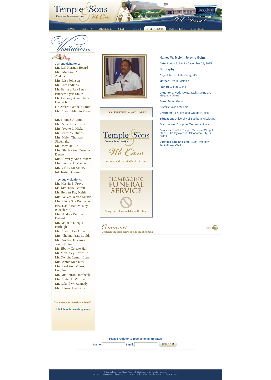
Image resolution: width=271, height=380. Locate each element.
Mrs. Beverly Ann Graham (73, 159)
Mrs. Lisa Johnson (67, 80)
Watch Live (177, 28)
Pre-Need (197, 28)
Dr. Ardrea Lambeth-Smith (73, 107)
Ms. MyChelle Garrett (70, 188)
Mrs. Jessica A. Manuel (71, 163)
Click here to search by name (73, 309)
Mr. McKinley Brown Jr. (72, 253)
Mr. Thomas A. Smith (69, 120)
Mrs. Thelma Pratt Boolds (72, 235)
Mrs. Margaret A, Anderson (67, 74)
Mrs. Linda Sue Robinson (72, 201)
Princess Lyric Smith (69, 94)
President (105, 28)
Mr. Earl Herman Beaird (71, 67)
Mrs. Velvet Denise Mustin (73, 197)
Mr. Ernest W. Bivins (69, 133)
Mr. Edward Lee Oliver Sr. (73, 231)
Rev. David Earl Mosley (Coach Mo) (71, 208)
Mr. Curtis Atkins (67, 85)
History (86, 28)
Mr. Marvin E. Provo (69, 183)
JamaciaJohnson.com (158, 372)
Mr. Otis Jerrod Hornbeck (72, 275)
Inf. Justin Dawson (67, 172)
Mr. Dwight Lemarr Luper (73, 257)
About (136, 28)
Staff (122, 28)
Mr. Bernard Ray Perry (70, 89)
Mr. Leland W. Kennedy (71, 283)
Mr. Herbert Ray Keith (70, 192)
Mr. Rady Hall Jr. (67, 146)
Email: (129, 344)
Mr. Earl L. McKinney (70, 168)
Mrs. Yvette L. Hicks (69, 128)
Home (71, 28)
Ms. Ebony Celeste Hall (71, 248)
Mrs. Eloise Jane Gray (70, 288)
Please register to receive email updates (135, 338)
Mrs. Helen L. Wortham (71, 279)
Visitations (155, 28)
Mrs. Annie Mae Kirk (69, 262)
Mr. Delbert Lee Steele (70, 124)
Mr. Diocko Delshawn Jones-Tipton (70, 242)
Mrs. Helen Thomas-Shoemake (69, 139)
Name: (97, 344)
